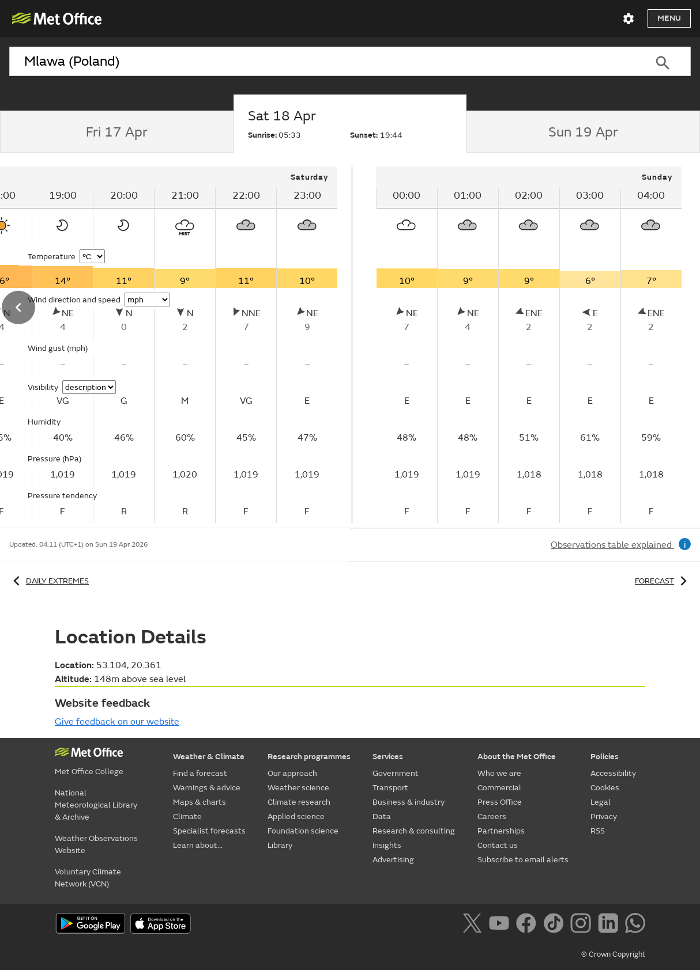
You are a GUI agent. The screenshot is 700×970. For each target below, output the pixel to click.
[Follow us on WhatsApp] (635, 925)
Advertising (393, 860)
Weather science (298, 788)
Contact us (497, 845)
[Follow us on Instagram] (582, 925)
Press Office (499, 802)
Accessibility (613, 773)
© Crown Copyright (613, 954)
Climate (187, 816)
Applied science (296, 816)
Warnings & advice (206, 788)
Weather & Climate (208, 756)
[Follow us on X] (474, 925)
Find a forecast (200, 773)
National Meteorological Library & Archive (96, 805)
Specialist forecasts (209, 831)
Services (387, 756)
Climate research (299, 802)
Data (381, 816)
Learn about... (198, 845)
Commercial (499, 788)
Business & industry (408, 802)
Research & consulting (413, 831)
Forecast (663, 580)
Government (395, 773)
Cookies (604, 788)
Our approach (292, 773)
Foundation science (303, 831)
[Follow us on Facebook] (528, 925)
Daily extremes (49, 580)
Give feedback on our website (117, 722)
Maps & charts (199, 802)
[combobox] (322, 61)
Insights (386, 845)
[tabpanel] (528, 344)
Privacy (603, 816)
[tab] (117, 132)
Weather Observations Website (96, 844)
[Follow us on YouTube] (501, 925)
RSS (597, 831)
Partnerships (501, 831)
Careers (491, 816)
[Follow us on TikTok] (555, 925)
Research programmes (309, 756)
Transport (390, 788)
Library (280, 845)
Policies (604, 756)
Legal (600, 802)
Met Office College (89, 771)
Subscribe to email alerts (523, 860)
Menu (669, 18)
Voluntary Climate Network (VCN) (88, 878)
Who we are (499, 773)
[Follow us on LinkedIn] (610, 925)
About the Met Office (516, 756)
